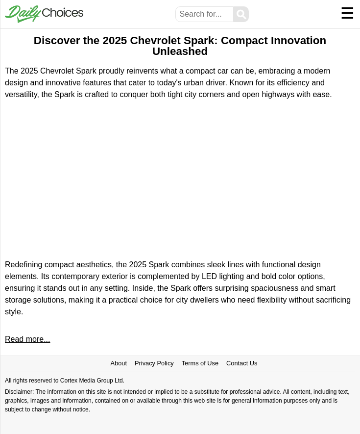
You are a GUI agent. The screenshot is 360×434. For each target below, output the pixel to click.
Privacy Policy (154, 363)
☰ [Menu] (347, 13)
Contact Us (241, 363)
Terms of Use (200, 363)
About (119, 363)
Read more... (27, 339)
